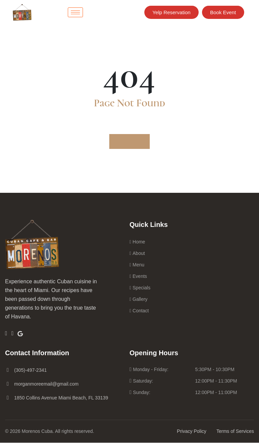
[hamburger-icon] (75, 12)
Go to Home (129, 141)
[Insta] (18, 333)
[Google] (28, 333)
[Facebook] (8, 333)
